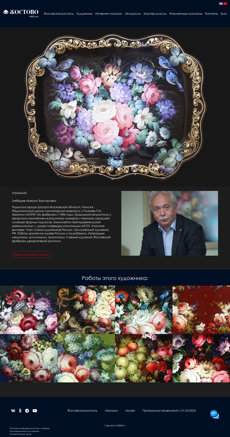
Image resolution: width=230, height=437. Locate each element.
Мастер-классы (155, 13)
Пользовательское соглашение (24, 431)
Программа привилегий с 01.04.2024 (169, 410)
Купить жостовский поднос (31, 254)
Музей (130, 410)
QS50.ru (121, 425)
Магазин (111, 410)
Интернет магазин (108, 13)
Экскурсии (133, 13)
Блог (224, 13)
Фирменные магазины (186, 13)
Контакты (211, 13)
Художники (84, 13)
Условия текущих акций (20, 434)
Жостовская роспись (59, 13)
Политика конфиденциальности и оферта (30, 428)
